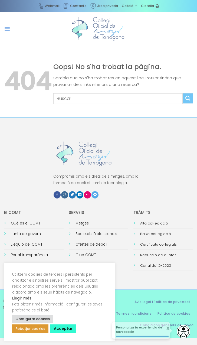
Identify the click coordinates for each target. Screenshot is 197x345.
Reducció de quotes (158, 255)
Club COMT (85, 255)
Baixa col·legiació (155, 234)
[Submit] (188, 98)
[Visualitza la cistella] (150, 6)
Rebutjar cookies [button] (30, 328)
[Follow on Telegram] (94, 194)
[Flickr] (87, 194)
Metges (82, 223)
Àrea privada (104, 6)
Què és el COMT (25, 223)
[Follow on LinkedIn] (79, 194)
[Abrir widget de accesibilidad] (183, 331)
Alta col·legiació (154, 223)
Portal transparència (29, 255)
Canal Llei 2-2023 (155, 265)
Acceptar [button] (63, 328)
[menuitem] (129, 6)
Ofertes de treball (91, 244)
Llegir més (21, 298)
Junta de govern (26, 233)
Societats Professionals (96, 233)
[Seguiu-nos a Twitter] (72, 194)
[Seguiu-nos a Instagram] (64, 194)
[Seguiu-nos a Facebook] (57, 194)
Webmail (49, 6)
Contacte (75, 6)
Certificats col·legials (158, 244)
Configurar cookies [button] (32, 318)
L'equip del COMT (26, 244)
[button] (7, 28)
